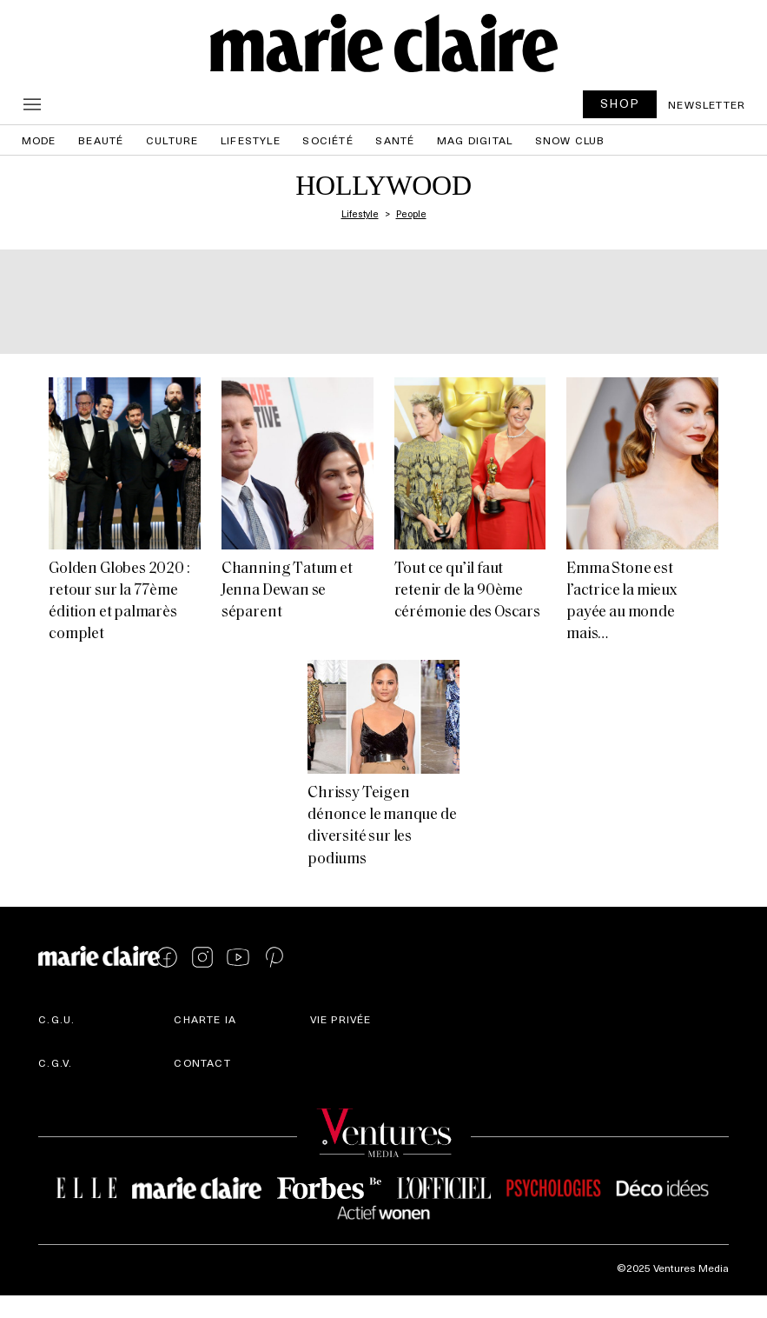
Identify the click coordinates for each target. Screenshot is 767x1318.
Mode (39, 140)
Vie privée (341, 1019)
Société (327, 140)
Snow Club (570, 140)
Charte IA (205, 1019)
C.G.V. (55, 1062)
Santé (394, 140)
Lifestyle (251, 140)
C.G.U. (56, 1019)
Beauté (100, 140)
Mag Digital (474, 140)
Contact (202, 1062)
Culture (172, 140)
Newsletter (706, 104)
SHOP (620, 103)
